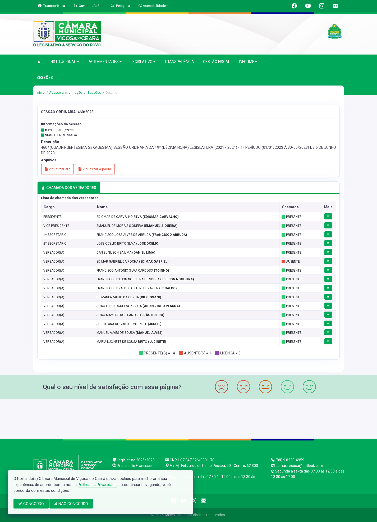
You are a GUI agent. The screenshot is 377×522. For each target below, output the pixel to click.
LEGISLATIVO (143, 62)
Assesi (170, 515)
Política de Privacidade (97, 484)
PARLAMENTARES (105, 62)
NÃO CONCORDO (71, 503)
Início (40, 92)
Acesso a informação (65, 92)
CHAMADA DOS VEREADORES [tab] (68, 188)
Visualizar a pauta (95, 169)
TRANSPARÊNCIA (179, 62)
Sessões (94, 92)
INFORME (248, 62)
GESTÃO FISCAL (216, 62)
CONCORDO (31, 503)
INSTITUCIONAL (64, 62)
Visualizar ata (57, 169)
